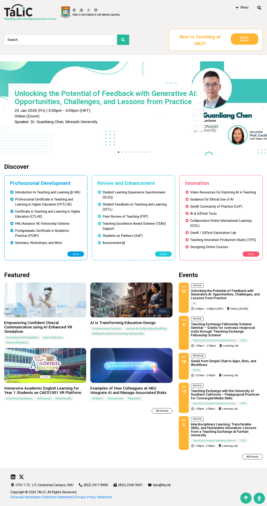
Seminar (197, 285)
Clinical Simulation (17, 342)
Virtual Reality (63, 398)
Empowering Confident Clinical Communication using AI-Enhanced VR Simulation (38, 327)
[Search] (123, 40)
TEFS (243, 340)
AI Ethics (97, 398)
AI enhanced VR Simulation (22, 337)
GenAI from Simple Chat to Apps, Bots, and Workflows (223, 363)
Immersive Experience (19, 398)
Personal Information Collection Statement (41, 497)
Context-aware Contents (106, 328)
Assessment (115, 398)
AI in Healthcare (52, 337)
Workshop (198, 355)
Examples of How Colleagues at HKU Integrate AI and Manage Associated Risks (128, 390)
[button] (118, 152)
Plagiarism (134, 398)
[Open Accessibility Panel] (259, 498)
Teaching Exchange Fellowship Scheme (214, 340)
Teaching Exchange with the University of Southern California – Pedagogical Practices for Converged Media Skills (225, 394)
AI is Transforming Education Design (123, 322)
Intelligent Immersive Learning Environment (118, 333)
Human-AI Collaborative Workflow (146, 328)
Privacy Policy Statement (93, 497)
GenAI (196, 370)
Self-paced (43, 398)
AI (194, 303)
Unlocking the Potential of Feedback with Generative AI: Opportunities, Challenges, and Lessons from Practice (225, 294)
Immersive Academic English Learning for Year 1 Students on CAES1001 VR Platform (42, 390)
